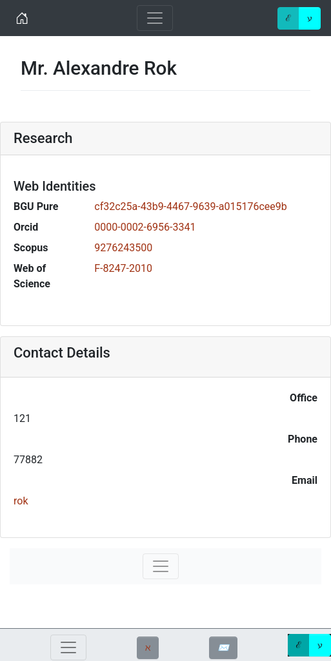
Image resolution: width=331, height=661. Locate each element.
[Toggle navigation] (155, 18)
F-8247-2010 (123, 268)
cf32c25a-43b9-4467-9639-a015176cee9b (190, 206)
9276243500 (123, 248)
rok (21, 501)
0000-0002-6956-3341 (145, 227)
